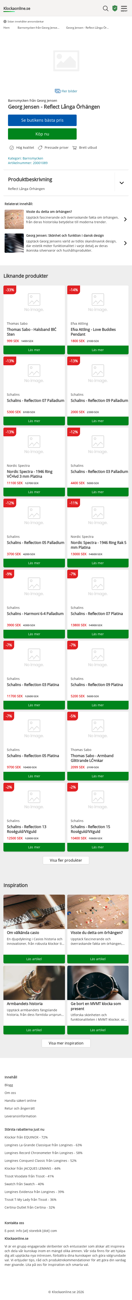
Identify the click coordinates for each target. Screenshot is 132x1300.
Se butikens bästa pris (42, 120)
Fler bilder (66, 90)
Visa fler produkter (66, 860)
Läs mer (34, 350)
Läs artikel (34, 959)
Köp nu (42, 134)
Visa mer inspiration (66, 1043)
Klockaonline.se (16, 8)
